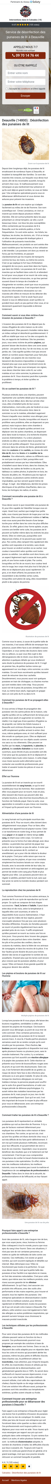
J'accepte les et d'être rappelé (26, 89)
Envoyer (25, 95)
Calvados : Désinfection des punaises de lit (21, 1473)
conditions (25, 89)
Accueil (5, 1480)
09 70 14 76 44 (25, 55)
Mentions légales (19, 1480)
